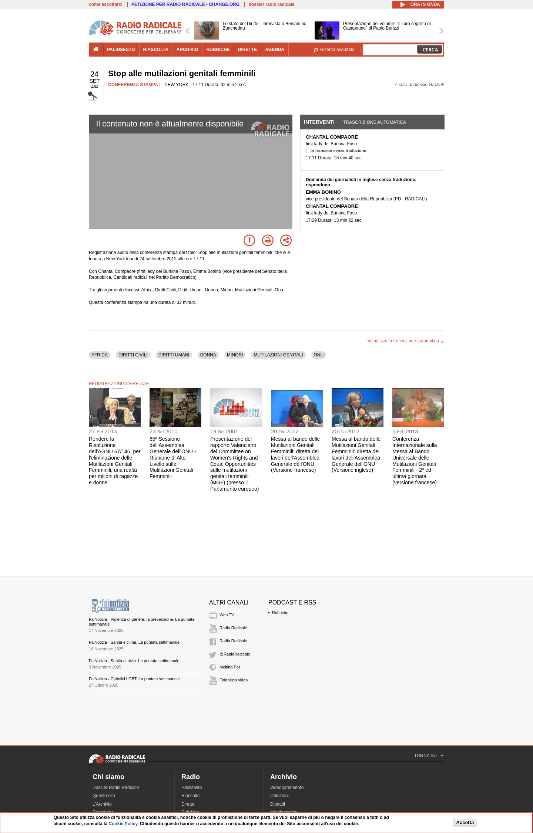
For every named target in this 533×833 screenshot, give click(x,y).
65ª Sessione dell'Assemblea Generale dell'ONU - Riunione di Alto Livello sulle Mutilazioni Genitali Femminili (173, 457)
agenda (274, 49)
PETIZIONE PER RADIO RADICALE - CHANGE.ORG (185, 4)
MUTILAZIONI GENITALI (278, 355)
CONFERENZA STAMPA (133, 84)
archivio (187, 49)
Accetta (465, 822)
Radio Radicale (233, 628)
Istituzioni (279, 795)
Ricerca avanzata (337, 49)
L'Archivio (102, 804)
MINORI (235, 355)
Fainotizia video (233, 680)
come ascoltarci (106, 4)
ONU (319, 355)
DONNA (208, 355)
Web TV (226, 615)
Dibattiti (277, 804)
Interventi (319, 122)
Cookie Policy (122, 823)
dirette (247, 49)
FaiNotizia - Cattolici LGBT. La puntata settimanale (134, 679)
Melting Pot (229, 667)
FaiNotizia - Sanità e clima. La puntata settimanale (134, 642)
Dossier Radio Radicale (116, 787)
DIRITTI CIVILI (133, 355)
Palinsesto (191, 787)
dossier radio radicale (271, 4)
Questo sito (104, 795)
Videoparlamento (287, 787)
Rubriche (280, 612)
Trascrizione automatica (374, 122)
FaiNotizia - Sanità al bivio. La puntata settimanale (134, 660)
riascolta (155, 49)
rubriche (217, 49)
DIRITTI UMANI (174, 355)
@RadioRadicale (234, 654)
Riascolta (190, 795)
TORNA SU (425, 755)
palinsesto (121, 49)
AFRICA (99, 355)
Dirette (187, 804)
